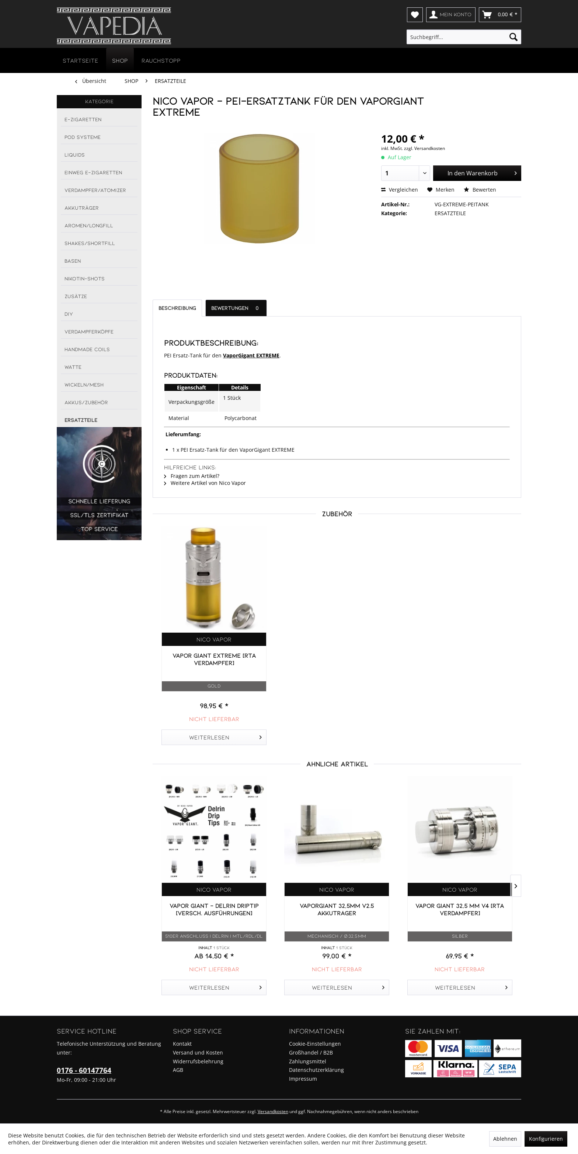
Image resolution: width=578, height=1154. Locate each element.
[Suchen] (513, 36)
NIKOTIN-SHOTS (85, 278)
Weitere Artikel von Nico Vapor (205, 482)
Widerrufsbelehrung (198, 1061)
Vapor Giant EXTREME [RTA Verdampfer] (214, 659)
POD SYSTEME (83, 137)
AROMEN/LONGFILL (89, 225)
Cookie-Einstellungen (315, 1043)
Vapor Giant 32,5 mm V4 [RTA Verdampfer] (459, 909)
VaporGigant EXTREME (251, 355)
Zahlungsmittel (307, 1061)
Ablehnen (505, 1138)
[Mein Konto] (451, 14)
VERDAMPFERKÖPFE (89, 331)
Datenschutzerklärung (316, 1069)
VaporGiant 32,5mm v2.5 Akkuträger (337, 909)
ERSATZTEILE (81, 420)
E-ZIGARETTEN (83, 119)
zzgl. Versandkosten (424, 148)
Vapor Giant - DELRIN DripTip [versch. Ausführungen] (214, 909)
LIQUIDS (75, 154)
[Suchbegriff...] (464, 36)
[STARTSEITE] (80, 60)
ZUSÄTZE (76, 296)
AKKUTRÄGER (82, 207)
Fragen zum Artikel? (191, 475)
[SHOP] (120, 60)
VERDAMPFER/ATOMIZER (95, 190)
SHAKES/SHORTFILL (90, 243)
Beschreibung (177, 308)
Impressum (303, 1078)
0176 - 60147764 (84, 1070)
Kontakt (182, 1043)
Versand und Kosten (198, 1052)
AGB (178, 1069)
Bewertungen (236, 308)
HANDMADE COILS (87, 349)
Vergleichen (399, 189)
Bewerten (480, 189)
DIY (69, 314)
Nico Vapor (213, 639)
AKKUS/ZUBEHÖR (86, 402)
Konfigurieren (546, 1138)
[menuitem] (415, 14)
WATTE (73, 367)
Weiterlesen (225, 736)
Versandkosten (273, 1111)
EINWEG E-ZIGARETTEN (93, 172)
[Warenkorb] (500, 14)
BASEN (73, 261)
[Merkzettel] (415, 14)
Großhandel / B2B (311, 1052)
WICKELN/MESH (84, 384)
